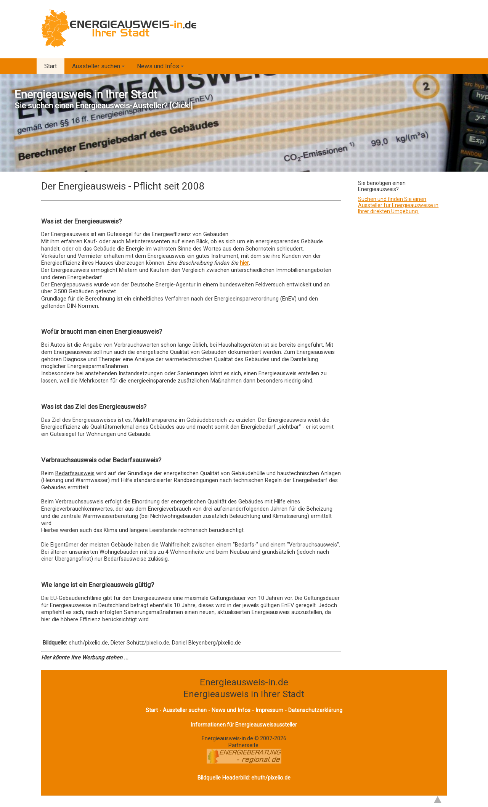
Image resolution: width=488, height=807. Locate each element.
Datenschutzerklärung (315, 710)
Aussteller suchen (99, 68)
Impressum (269, 710)
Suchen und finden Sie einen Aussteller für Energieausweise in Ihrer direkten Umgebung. (398, 205)
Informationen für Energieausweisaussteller (244, 725)
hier (244, 263)
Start (50, 66)
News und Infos (161, 68)
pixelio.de (279, 778)
